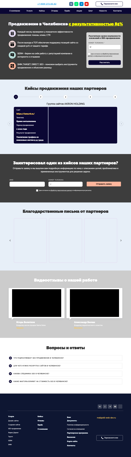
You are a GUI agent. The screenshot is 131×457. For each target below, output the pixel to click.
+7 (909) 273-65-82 (46, 4)
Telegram (20, 328)
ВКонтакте (78, 328)
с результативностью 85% (96, 23)
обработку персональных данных (61, 190)
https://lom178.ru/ (25, 114)
